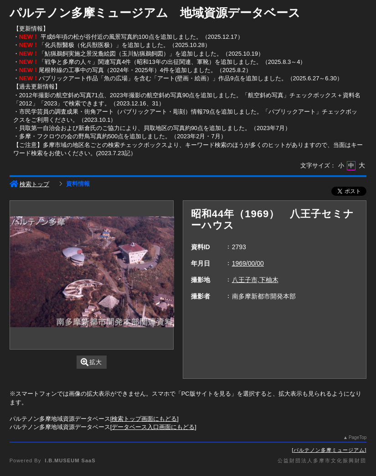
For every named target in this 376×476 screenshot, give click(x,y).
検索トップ (29, 184)
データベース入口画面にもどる (153, 427)
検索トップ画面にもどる (144, 418)
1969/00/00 (248, 263)
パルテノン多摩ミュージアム (329, 450)
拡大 (91, 362)
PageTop (357, 437)
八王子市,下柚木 (255, 279)
